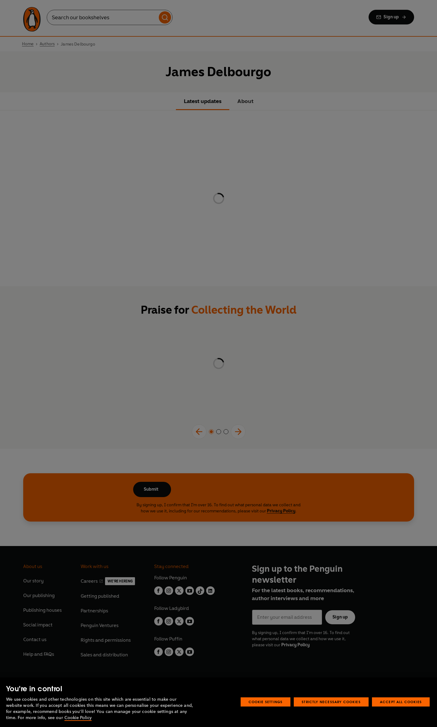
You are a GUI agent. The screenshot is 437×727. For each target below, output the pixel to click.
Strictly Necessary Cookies (331, 701)
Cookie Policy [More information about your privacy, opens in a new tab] (78, 717)
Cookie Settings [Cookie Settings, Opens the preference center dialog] (266, 701)
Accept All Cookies (401, 701)
